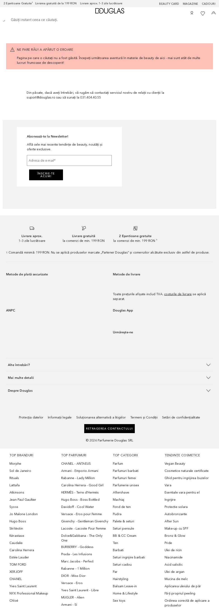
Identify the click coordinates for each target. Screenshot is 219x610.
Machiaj (118, 500)
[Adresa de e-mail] (69, 160)
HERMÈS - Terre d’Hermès (80, 492)
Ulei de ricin (173, 550)
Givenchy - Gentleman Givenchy (84, 521)
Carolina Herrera (21, 550)
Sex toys (119, 601)
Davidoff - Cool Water (77, 507)
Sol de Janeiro (20, 471)
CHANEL (15, 579)
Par (115, 572)
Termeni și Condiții (144, 417)
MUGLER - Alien (72, 597)
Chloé (13, 601)
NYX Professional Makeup (28, 593)
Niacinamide (174, 557)
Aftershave (121, 492)
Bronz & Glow (175, 536)
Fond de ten (122, 507)
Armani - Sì (69, 605)
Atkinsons (16, 492)
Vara (168, 485)
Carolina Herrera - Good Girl (82, 485)
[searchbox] (109, 20)
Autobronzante (176, 514)
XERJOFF (16, 572)
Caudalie (16, 543)
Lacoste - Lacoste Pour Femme (83, 528)
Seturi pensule (123, 528)
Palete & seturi (123, 521)
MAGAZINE (190, 3)
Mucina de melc (176, 579)
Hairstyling (120, 579)
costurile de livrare (178, 294)
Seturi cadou (122, 565)
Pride (168, 543)
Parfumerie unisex (126, 485)
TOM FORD (17, 565)
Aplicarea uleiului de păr (183, 586)
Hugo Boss (17, 521)
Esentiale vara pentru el (182, 492)
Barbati (118, 550)
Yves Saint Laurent (23, 586)
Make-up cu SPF (176, 528)
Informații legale (60, 417)
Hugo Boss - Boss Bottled (80, 500)
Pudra (117, 514)
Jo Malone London (23, 514)
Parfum (118, 464)
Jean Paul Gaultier (22, 500)
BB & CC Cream (125, 536)
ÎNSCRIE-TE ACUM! (46, 175)
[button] (109, 364)
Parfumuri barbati (125, 471)
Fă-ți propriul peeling (180, 593)
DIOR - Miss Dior (73, 576)
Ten (115, 543)
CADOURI (209, 3)
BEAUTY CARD (169, 3)
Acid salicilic (174, 565)
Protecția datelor (31, 417)
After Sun (172, 521)
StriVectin (16, 528)
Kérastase (16, 536)
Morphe (15, 464)
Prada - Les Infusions (76, 554)
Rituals (14, 478)
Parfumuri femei (124, 478)
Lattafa (14, 485)
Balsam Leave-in (125, 586)
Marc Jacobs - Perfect (77, 561)
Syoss (13, 507)
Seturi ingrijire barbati (129, 557)
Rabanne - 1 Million (75, 569)
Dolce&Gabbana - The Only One (82, 538)
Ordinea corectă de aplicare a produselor (187, 603)
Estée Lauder (19, 557)
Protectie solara (176, 507)
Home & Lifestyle (125, 593)
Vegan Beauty (175, 464)
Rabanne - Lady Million (78, 478)
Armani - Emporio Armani (79, 471)
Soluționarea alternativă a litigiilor (101, 417)
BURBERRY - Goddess (77, 547)
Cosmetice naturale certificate (187, 471)
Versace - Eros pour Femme (81, 514)
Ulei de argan (175, 572)
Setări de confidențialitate (181, 417)
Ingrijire (170, 500)
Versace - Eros (72, 583)
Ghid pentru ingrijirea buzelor (187, 478)
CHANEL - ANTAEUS (76, 464)
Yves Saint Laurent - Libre (80, 590)
